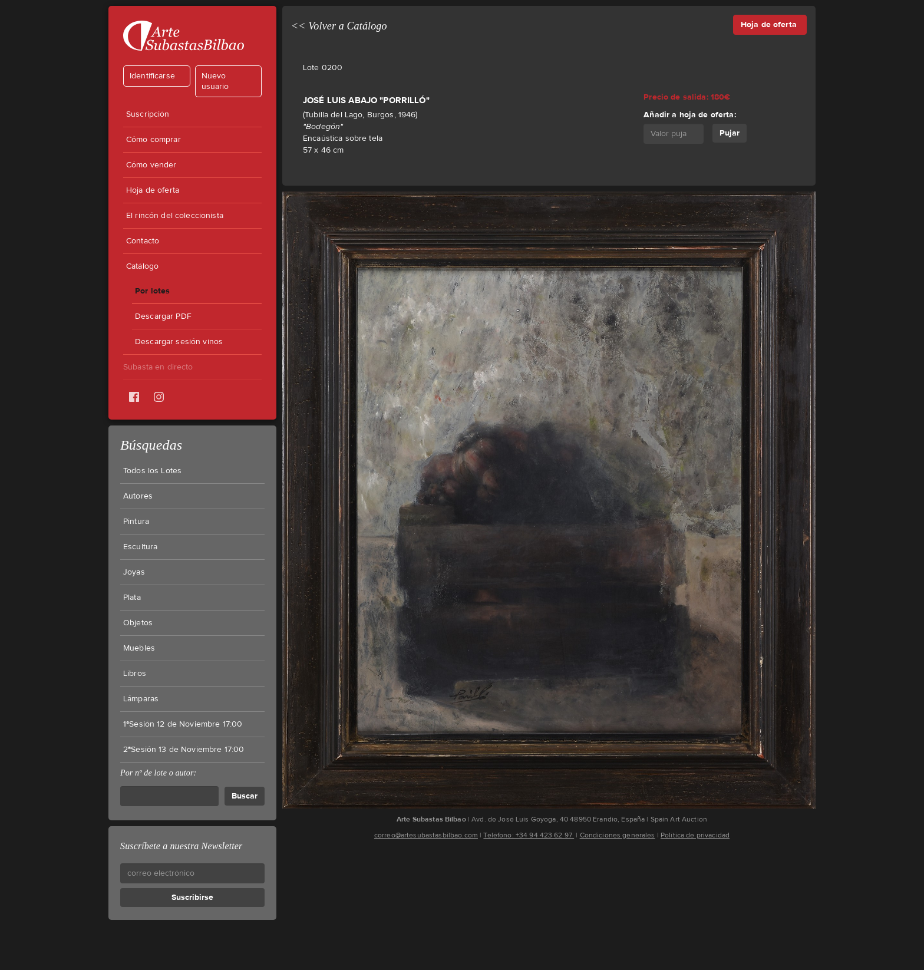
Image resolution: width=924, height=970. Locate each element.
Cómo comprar (153, 139)
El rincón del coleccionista (174, 215)
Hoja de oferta (152, 190)
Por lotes (152, 291)
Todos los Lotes (152, 471)
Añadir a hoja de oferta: (689, 115)
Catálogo (142, 266)
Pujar (730, 133)
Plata (132, 597)
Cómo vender (151, 165)
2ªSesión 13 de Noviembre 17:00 (183, 749)
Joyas (134, 572)
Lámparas (141, 699)
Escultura (140, 547)
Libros (134, 673)
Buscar (245, 796)
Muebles (139, 648)
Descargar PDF (163, 316)
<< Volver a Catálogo (339, 26)
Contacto (142, 241)
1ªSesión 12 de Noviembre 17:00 (182, 724)
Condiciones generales (617, 835)
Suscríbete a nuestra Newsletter (181, 846)
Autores (138, 496)
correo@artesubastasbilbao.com (426, 835)
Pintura (136, 521)
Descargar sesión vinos (179, 342)
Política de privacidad (695, 835)
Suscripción (148, 114)
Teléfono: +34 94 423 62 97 (528, 835)
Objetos (138, 623)
